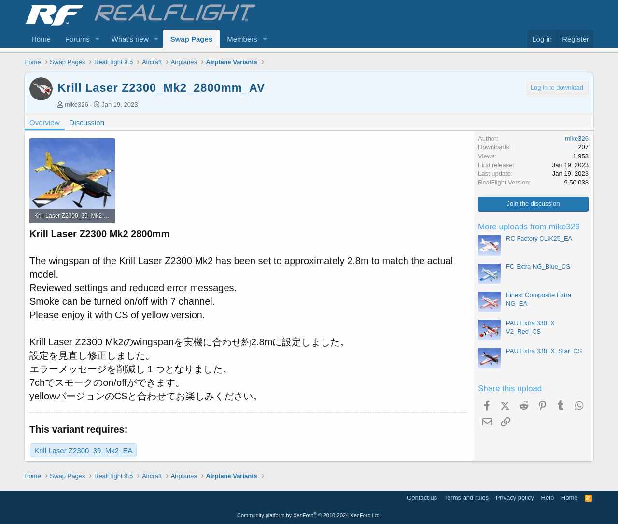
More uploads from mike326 (529, 226)
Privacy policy (515, 497)
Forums (77, 39)
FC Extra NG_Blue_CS (538, 266)
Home (41, 39)
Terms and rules (466, 497)
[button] (97, 39)
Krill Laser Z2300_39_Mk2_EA (83, 450)
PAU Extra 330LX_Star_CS (544, 350)
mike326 (76, 104)
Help (547, 497)
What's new (130, 39)
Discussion (87, 122)
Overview (44, 122)
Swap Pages (191, 39)
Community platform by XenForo (309, 515)
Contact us (422, 497)
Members (242, 39)
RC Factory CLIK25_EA (539, 238)
